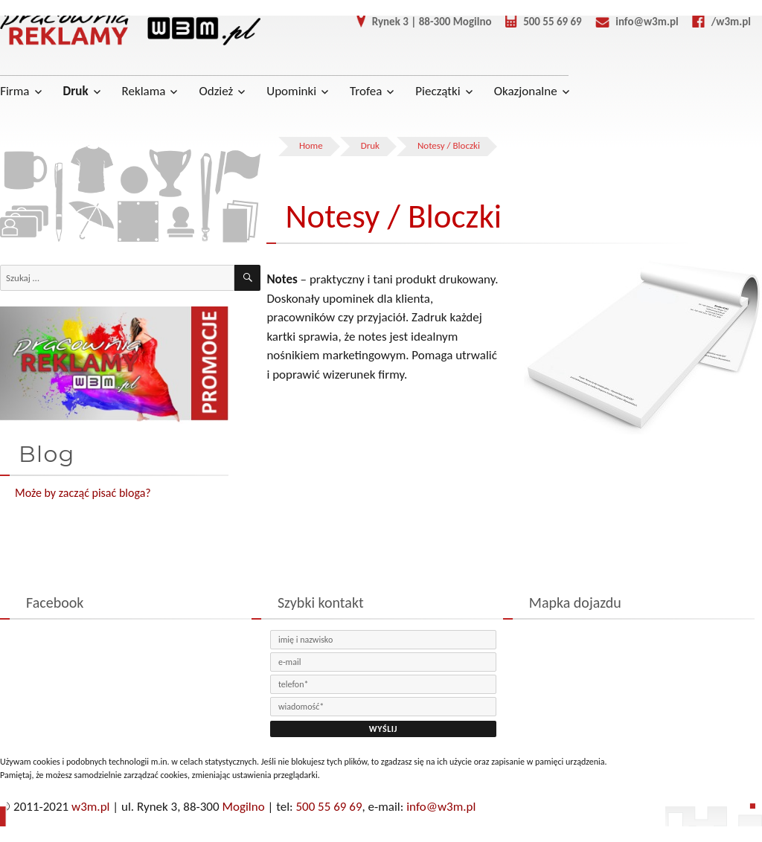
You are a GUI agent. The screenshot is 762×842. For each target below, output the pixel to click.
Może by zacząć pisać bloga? (83, 493)
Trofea (366, 91)
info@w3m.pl (631, 21)
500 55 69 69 (538, 21)
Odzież (216, 91)
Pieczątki (437, 91)
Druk (76, 91)
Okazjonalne (525, 91)
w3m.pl (90, 806)
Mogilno (243, 806)
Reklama (144, 91)
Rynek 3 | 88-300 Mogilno (418, 21)
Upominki (291, 91)
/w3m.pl (716, 21)
